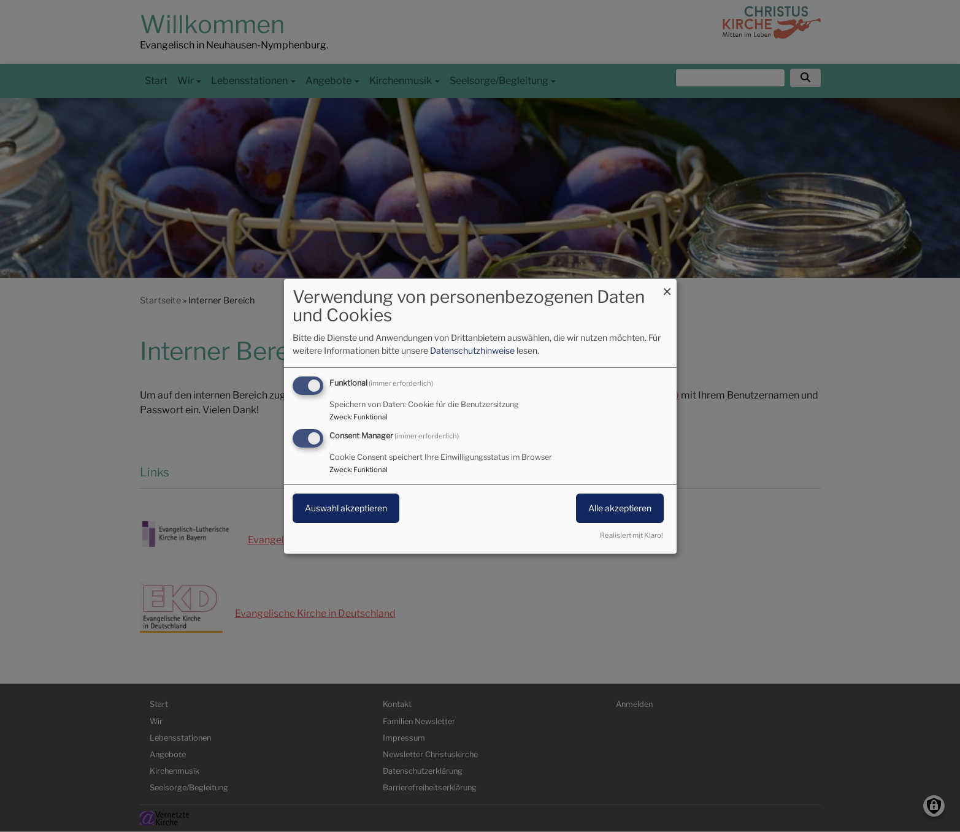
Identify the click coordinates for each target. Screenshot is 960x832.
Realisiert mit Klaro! (631, 535)
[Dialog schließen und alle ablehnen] (667, 286)
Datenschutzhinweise (472, 350)
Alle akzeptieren (619, 508)
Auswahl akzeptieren (346, 508)
